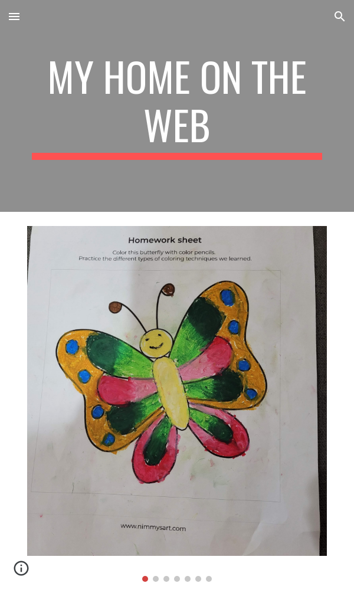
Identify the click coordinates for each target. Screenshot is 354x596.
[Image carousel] (176, 404)
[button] (14, 16)
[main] (176, 106)
